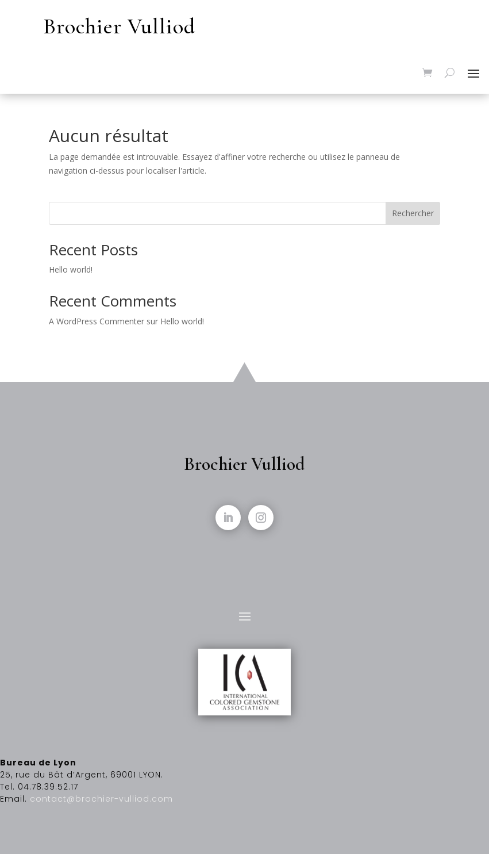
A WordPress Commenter (96, 321)
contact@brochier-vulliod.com (101, 799)
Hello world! (71, 269)
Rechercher (413, 213)
